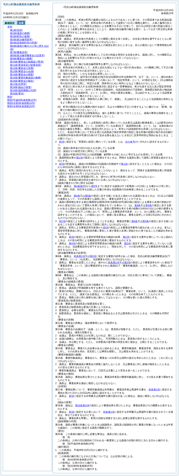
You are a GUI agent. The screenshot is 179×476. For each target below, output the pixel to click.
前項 (61, 141)
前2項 (62, 221)
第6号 (94, 186)
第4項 (72, 243)
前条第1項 (79, 256)
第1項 (79, 157)
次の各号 (130, 141)
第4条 (77, 195)
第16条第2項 (82, 405)
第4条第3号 (80, 186)
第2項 (126, 237)
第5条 (88, 195)
